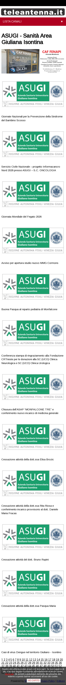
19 (57, 659)
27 (25, 662)
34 (52, 662)
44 (29, 666)
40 (14, 666)
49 (48, 666)
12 (30, 659)
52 (60, 666)
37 (3, 666)
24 (14, 662)
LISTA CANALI (12, 21)
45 (33, 666)
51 (56, 666)
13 (34, 659)
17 (49, 659)
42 (22, 666)
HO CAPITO (33, 680)
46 (37, 666)
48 (45, 666)
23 (10, 662)
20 (61, 659)
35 (56, 662)
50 (52, 666)
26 (22, 662)
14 (38, 659)
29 (33, 662)
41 (18, 666)
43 (25, 666)
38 (6, 666)
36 (60, 662)
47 (41, 666)
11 (27, 659)
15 (42, 659)
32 (45, 662)
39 (10, 666)
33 (48, 662)
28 (29, 662)
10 (23, 659)
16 (46, 659)
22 (6, 662)
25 (18, 662)
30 (37, 662)
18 (53, 659)
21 (3, 662)
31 (41, 662)
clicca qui (9, 674)
